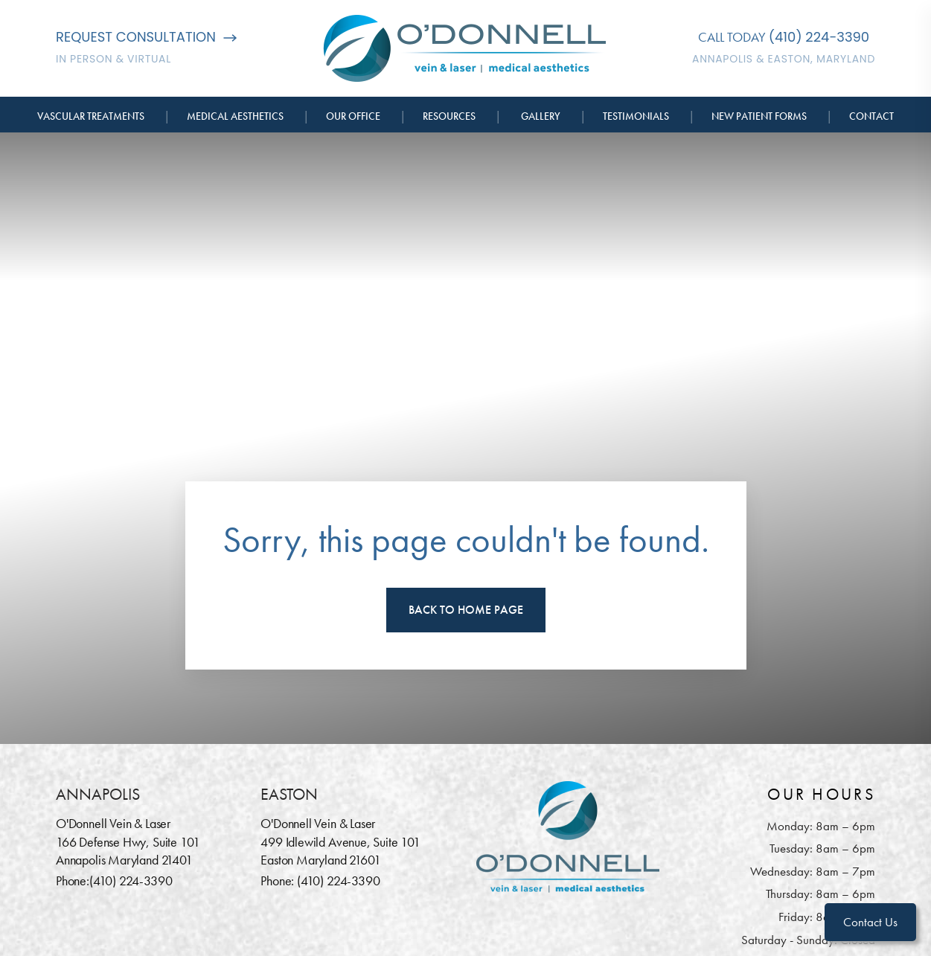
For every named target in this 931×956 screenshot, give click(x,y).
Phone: (72, 880)
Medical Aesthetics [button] (235, 116)
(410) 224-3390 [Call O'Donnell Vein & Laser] (819, 37)
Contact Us (870, 922)
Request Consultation (146, 37)
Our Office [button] (353, 116)
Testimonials (636, 116)
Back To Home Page (466, 609)
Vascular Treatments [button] (90, 116)
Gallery (540, 116)
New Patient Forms (759, 116)
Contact (871, 116)
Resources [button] (449, 116)
